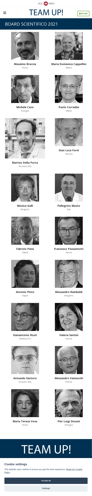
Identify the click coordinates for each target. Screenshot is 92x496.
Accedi (83, 13)
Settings (46, 488)
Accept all (46, 481)
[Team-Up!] (46, 13)
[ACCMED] (46, 4)
